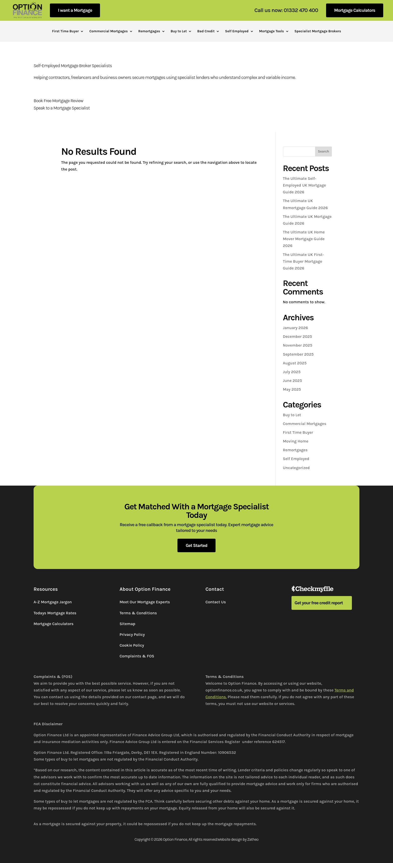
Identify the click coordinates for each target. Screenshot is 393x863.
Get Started (196, 545)
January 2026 (295, 327)
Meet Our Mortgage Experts (145, 602)
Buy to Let (179, 31)
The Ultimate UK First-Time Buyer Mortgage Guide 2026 (303, 261)
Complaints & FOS (137, 656)
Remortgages (149, 31)
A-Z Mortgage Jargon (53, 602)
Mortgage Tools (271, 31)
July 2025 (292, 371)
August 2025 (295, 363)
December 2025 (297, 336)
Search (323, 151)
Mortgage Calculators (354, 10)
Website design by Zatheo (237, 839)
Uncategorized (296, 467)
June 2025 (292, 380)
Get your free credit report (318, 603)
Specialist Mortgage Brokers (317, 31)
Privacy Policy (132, 634)
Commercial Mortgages (108, 31)
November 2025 (297, 345)
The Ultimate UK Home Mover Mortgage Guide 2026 (304, 239)
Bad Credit (206, 31)
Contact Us (216, 602)
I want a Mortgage (75, 10)
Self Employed (236, 31)
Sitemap (127, 623)
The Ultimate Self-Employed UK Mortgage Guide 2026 (304, 185)
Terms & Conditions (138, 613)
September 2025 (298, 354)
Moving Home (296, 441)
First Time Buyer (65, 31)
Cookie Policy (132, 645)
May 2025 (292, 389)
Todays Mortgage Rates (55, 613)
